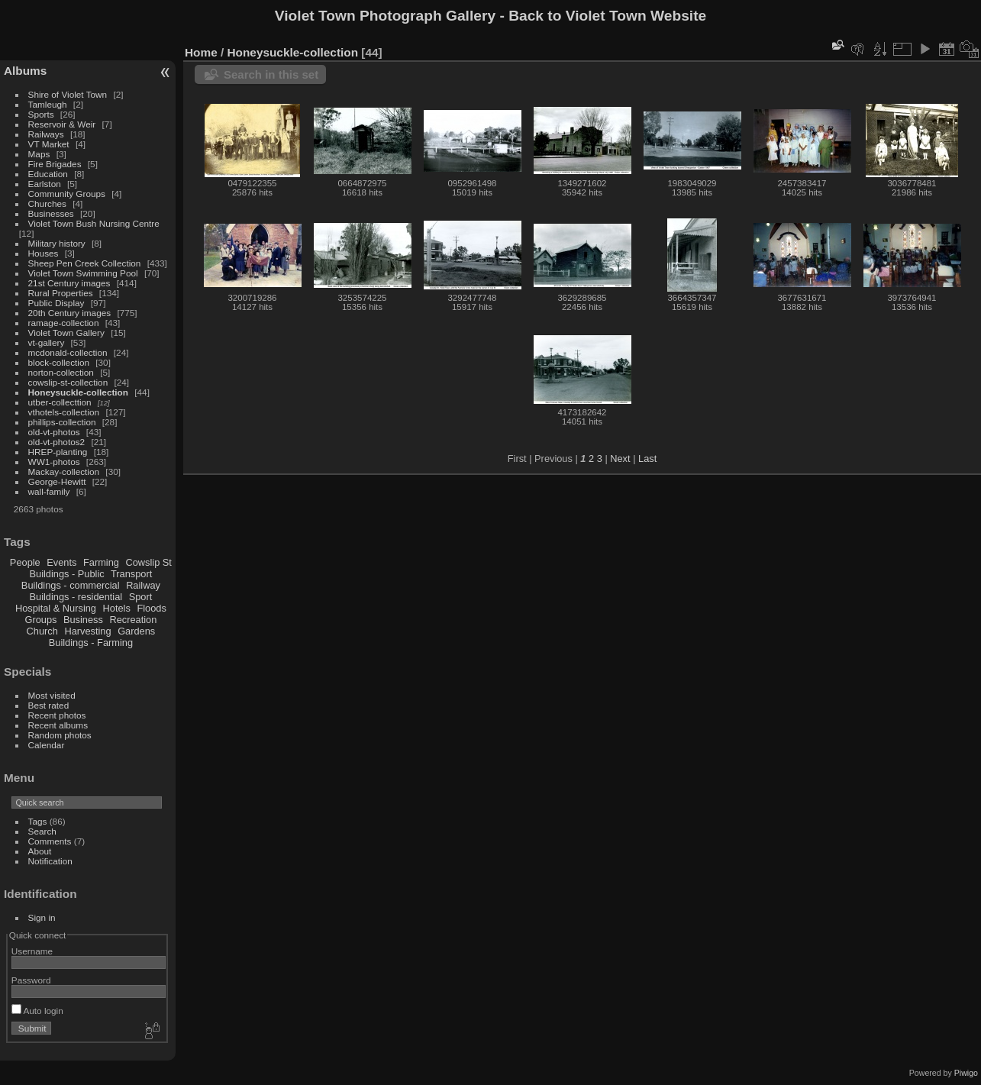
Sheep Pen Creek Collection (84, 263)
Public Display (56, 303)
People (25, 562)
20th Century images (69, 313)
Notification (50, 861)
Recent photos (57, 715)
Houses (43, 253)
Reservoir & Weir (62, 124)
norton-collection (61, 372)
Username (32, 951)
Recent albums (58, 725)
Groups (40, 619)
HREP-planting (58, 452)
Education (48, 174)
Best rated (48, 705)
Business (83, 619)
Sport (141, 596)
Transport (131, 574)
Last (647, 458)
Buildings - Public (67, 574)
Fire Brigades (55, 164)
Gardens (136, 631)
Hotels (117, 608)
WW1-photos (54, 462)
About (40, 851)
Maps (39, 154)
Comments (50, 841)
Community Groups (66, 194)
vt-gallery (46, 342)
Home (201, 52)
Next (620, 458)
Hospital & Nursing (55, 608)
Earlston (44, 184)
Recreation (133, 619)
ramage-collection (63, 323)
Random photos (60, 735)
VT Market (48, 144)
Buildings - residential (76, 596)
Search (42, 831)
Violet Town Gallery (66, 332)
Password (31, 980)
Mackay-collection (64, 471)
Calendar (46, 745)
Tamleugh (47, 104)
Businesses (51, 213)
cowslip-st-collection (68, 382)
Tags (37, 821)
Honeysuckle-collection (78, 392)
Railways (46, 134)
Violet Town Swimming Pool (83, 273)
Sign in (42, 917)
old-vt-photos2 (57, 442)
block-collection (58, 362)
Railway (143, 585)
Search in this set (271, 74)
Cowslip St (148, 562)
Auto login (37, 1011)
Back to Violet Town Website (607, 16)
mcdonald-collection (68, 352)
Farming (101, 562)
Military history (57, 243)
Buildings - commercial (70, 585)
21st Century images (69, 283)
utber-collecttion (60, 402)
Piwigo (966, 1072)
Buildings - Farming (91, 642)
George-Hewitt (57, 481)
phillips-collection (62, 422)
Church (42, 631)
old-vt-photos (54, 432)
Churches (47, 203)
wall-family (49, 491)
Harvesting (87, 631)
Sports (41, 114)
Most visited (52, 695)
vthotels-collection (64, 412)
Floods (151, 608)
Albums (25, 70)
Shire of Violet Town (68, 94)
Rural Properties (60, 293)
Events (61, 562)
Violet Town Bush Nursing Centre (94, 223)
